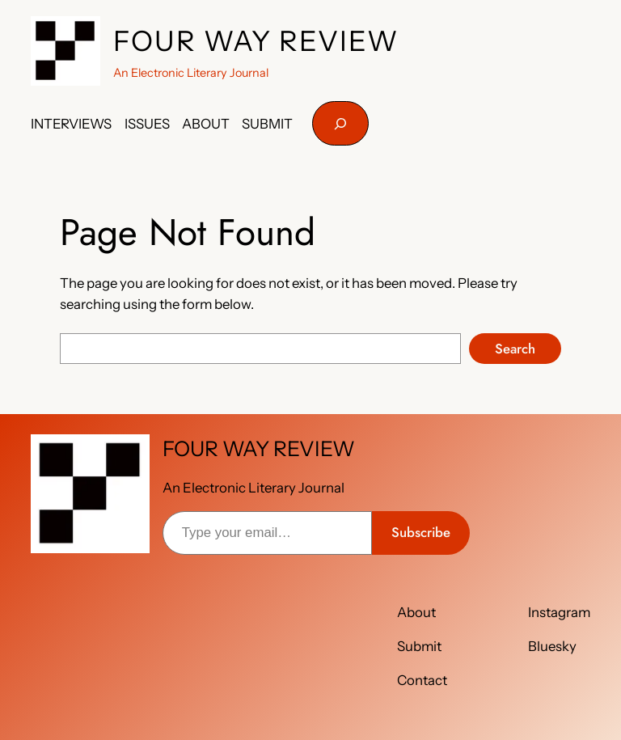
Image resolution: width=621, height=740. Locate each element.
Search (515, 348)
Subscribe (420, 532)
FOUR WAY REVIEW (256, 41)
